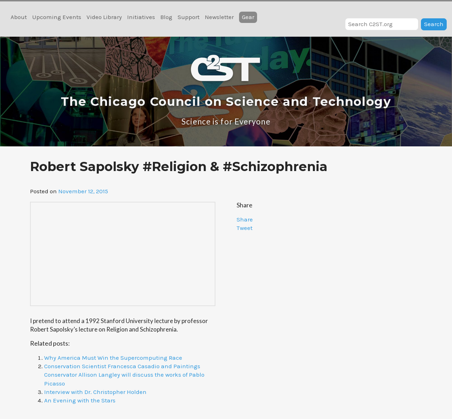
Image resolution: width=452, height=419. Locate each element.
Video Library (104, 16)
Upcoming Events (56, 16)
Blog (166, 16)
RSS (442, 10)
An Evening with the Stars (79, 400)
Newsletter (219, 16)
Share (245, 219)
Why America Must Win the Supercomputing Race (113, 357)
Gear (248, 16)
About (19, 16)
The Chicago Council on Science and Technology (226, 101)
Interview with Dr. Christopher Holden (95, 391)
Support (189, 16)
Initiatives (141, 16)
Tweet (244, 227)
